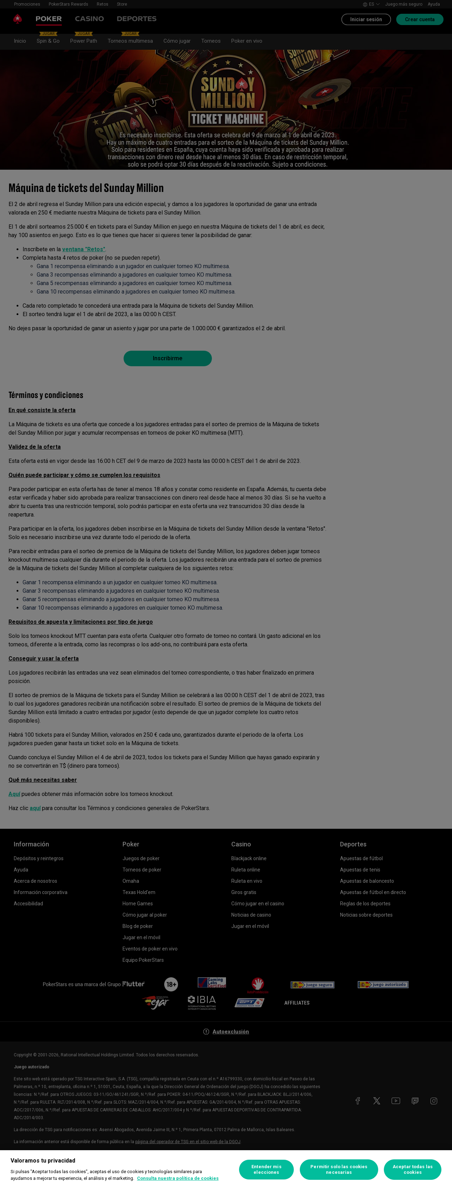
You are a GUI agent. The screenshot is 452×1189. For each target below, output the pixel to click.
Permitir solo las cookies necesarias (338, 1169)
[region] (226, 1169)
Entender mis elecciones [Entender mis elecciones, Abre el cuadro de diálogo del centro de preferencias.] (266, 1169)
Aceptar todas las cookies (413, 1169)
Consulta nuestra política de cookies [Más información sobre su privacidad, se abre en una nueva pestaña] (178, 1178)
